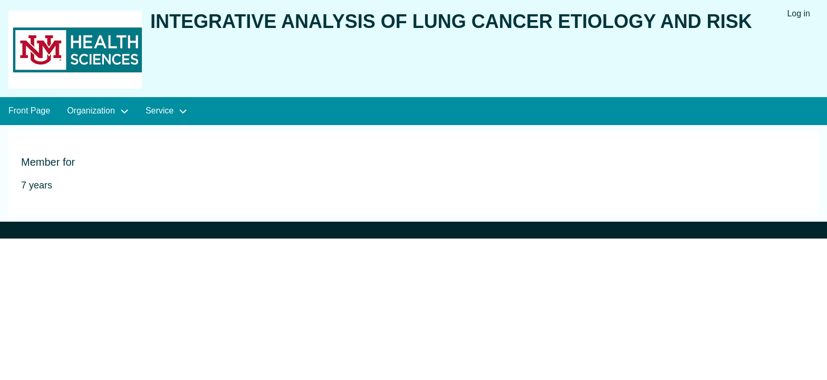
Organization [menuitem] (91, 110)
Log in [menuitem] (798, 13)
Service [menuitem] (160, 110)
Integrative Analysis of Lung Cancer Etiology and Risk (451, 21)
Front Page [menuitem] (29, 110)
